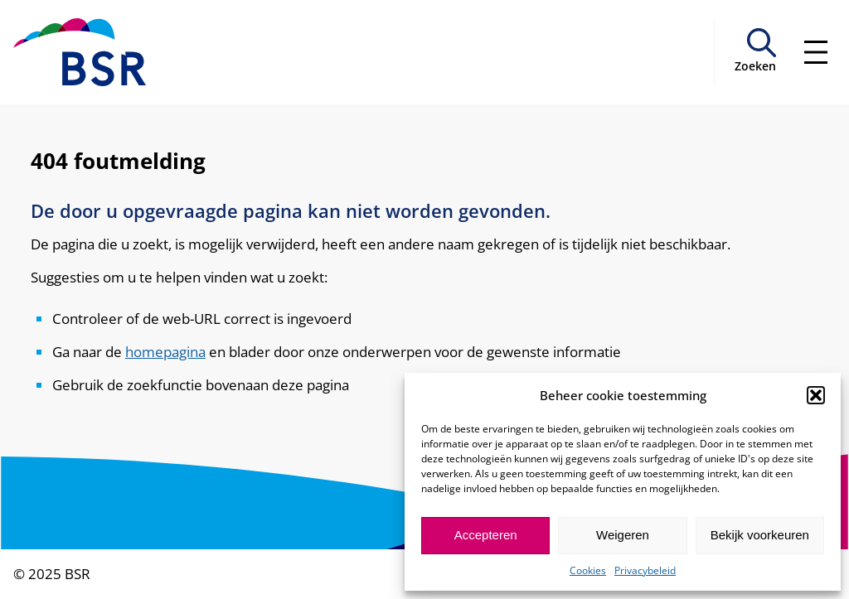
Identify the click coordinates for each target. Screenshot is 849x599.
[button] (816, 395)
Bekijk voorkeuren (760, 535)
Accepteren (485, 535)
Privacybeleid (645, 570)
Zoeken (755, 66)
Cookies (588, 570)
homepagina (165, 351)
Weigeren (622, 535)
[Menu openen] (816, 52)
